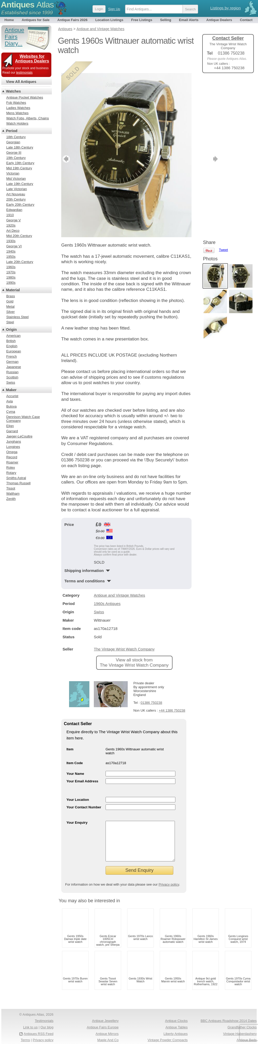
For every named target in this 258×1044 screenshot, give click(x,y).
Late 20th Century (19, 262)
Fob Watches (16, 103)
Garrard (12, 431)
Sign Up (114, 9)
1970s (10, 272)
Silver (10, 312)
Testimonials (44, 1017)
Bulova (11, 406)
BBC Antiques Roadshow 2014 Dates (229, 1017)
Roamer (12, 462)
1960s (10, 267)
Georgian (13, 142)
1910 (10, 215)
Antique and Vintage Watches (119, 583)
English (11, 346)
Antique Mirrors (107, 1030)
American (13, 336)
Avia (9, 401)
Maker (11, 390)
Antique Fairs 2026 (72, 20)
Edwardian (14, 210)
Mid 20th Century (19, 236)
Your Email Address (82, 769)
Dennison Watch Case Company (23, 419)
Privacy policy (168, 880)
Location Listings (109, 20)
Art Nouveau (15, 194)
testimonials (24, 72)
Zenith (11, 499)
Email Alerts (189, 20)
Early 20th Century (20, 205)
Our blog (46, 1023)
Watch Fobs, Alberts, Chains (27, 118)
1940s (10, 251)
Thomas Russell (18, 483)
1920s (10, 225)
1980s (10, 277)
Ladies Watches (18, 108)
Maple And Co (108, 1036)
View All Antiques (21, 82)
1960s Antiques (107, 592)
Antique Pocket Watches (24, 97)
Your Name (75, 762)
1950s (10, 257)
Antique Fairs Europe (103, 1023)
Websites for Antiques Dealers (32, 58)
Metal (10, 306)
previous (65, 147)
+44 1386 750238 (172, 699)
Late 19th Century (19, 184)
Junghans (13, 441)
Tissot (10, 488)
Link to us (30, 1023)
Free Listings (141, 20)
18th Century (16, 137)
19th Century (16, 158)
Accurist (12, 396)
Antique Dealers (219, 20)
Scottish (12, 377)
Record (11, 457)
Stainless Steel (17, 317)
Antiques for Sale (36, 20)
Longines (13, 447)
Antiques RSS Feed (38, 1030)
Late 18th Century (19, 147)
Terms (25, 1036)
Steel (10, 322)
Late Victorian (16, 189)
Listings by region (225, 8)
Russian (12, 372)
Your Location (77, 788)
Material (13, 290)
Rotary (11, 473)
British (11, 341)
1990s (10, 283)
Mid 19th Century (19, 168)
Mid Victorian (16, 179)
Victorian (12, 173)
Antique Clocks (176, 1017)
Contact (246, 20)
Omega (11, 452)
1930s (10, 241)
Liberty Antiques (175, 1030)
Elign (10, 426)
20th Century (16, 199)
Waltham (13, 493)
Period (11, 131)
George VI (14, 246)
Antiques (27, 4)
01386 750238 (151, 691)
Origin (11, 329)
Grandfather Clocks (242, 1023)
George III (13, 152)
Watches (13, 91)
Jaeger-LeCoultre (19, 436)
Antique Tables (176, 1023)
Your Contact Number (83, 795)
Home (9, 20)
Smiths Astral (16, 478)
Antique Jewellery (105, 1017)
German (12, 362)
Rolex (10, 467)
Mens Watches (17, 113)
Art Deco (13, 231)
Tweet (223, 86)
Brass (10, 296)
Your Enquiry (77, 811)
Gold (9, 301)
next (187, 147)
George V (13, 220)
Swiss (99, 600)
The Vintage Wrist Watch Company (124, 637)
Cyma (10, 412)
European (13, 351)
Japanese (13, 367)
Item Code (74, 751)
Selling (165, 20)
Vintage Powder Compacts (168, 1036)
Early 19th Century (20, 163)
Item (69, 737)
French (11, 356)
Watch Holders (17, 123)
